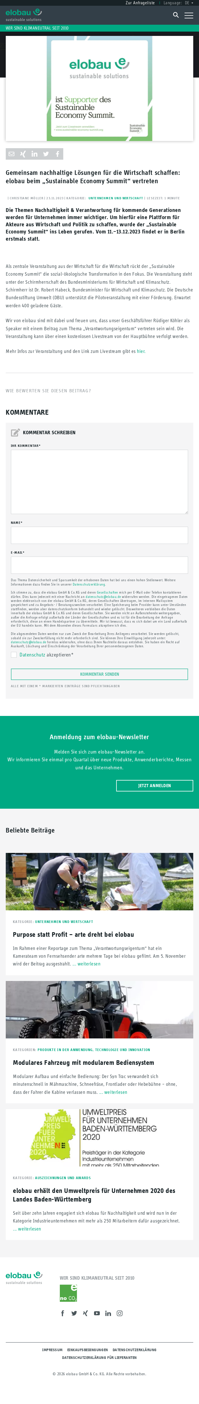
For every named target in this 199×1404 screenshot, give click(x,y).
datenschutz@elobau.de (103, 596)
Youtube (98, 1314)
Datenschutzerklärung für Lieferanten (99, 1357)
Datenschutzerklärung (89, 584)
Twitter (76, 1314)
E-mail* (18, 553)
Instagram (121, 1314)
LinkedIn (109, 1314)
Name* (17, 523)
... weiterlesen (86, 964)
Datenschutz (32, 655)
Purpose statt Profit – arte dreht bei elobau (73, 934)
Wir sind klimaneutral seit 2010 (37, 28)
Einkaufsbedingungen (87, 1349)
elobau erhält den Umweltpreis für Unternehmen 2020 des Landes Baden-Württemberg (94, 1194)
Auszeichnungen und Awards (63, 1178)
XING (87, 1314)
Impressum (52, 1349)
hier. (141, 351)
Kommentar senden (99, 674)
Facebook (64, 1314)
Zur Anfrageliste (140, 2)
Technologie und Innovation (122, 1050)
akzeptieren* (47, 655)
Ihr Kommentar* (26, 446)
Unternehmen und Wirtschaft (116, 198)
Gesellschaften (107, 592)
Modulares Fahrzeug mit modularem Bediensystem (83, 1062)
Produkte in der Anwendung (66, 1050)
